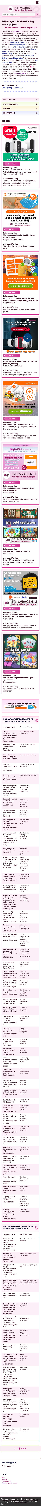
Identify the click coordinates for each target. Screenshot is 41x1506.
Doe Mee (11, 164)
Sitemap (4, 1479)
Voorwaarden (6, 1481)
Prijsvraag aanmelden (9, 1483)
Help (3, 1477)
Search (37, 15)
